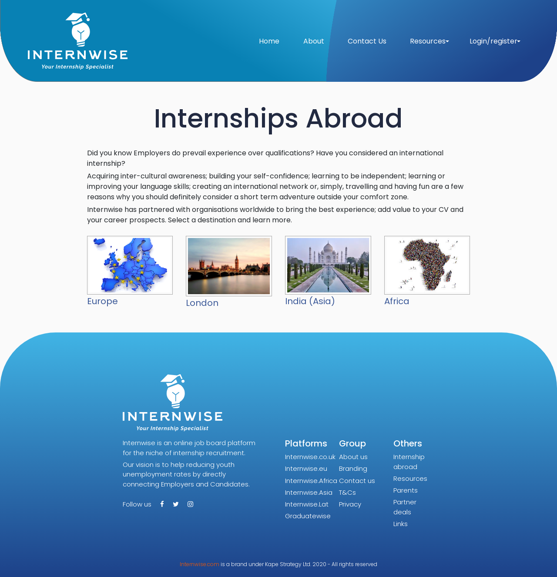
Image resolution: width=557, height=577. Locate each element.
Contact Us (367, 41)
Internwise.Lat (307, 504)
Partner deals (404, 507)
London (202, 303)
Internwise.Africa (311, 480)
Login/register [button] (493, 41)
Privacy (350, 504)
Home (269, 41)
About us (353, 456)
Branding (353, 468)
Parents (405, 490)
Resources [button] (428, 41)
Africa (396, 301)
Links (400, 523)
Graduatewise (308, 515)
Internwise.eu (306, 468)
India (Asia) (310, 301)
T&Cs (347, 492)
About (313, 41)
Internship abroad (409, 461)
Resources (410, 478)
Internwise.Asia (308, 492)
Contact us (357, 480)
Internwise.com (199, 564)
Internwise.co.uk (310, 456)
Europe (102, 301)
